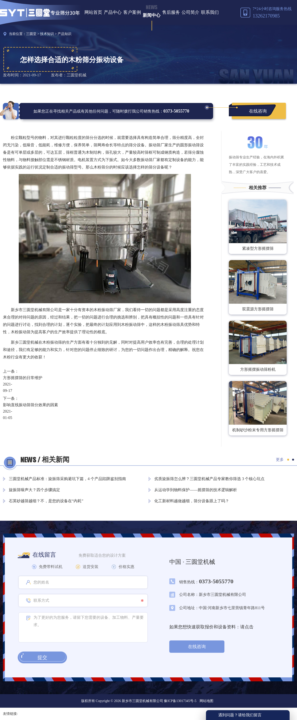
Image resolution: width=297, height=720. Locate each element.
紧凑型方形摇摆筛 (258, 248)
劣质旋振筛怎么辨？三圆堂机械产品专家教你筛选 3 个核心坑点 (209, 479)
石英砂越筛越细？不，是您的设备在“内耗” (46, 501)
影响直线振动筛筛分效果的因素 (30, 405)
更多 (280, 459)
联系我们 (210, 12)
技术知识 (47, 34)
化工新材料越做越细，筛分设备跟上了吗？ (191, 501)
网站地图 (206, 701)
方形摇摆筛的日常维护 (22, 378)
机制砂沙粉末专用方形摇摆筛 (257, 430)
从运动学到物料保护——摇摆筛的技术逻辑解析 (195, 490)
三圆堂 (31, 34)
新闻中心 (151, 15)
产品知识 (64, 34)
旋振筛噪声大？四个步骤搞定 (34, 490)
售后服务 (171, 12)
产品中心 (113, 12)
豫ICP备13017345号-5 (179, 701)
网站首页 (93, 12)
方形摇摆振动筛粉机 (258, 369)
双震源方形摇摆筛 (258, 309)
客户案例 (132, 12)
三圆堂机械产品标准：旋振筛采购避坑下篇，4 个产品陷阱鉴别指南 (67, 479)
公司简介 (190, 12)
